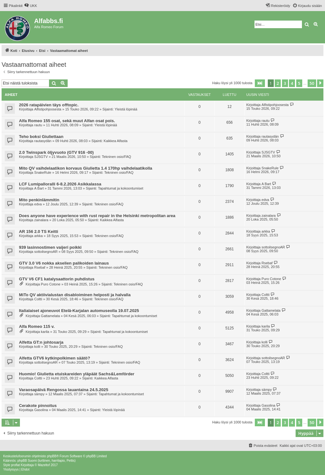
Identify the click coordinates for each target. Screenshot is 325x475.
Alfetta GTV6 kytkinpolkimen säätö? (54, 358)
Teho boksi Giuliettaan (41, 136)
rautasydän (42, 141)
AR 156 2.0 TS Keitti (38, 231)
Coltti (38, 299)
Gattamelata (50, 316)
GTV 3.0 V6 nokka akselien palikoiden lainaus (64, 263)
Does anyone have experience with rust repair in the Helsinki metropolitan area (97, 215)
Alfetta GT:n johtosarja (41, 342)
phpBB (51, 456)
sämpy (39, 394)
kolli (37, 346)
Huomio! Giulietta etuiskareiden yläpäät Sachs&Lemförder (76, 374)
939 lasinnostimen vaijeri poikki (50, 247)
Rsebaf (39, 267)
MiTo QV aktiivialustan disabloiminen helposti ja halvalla (75, 294)
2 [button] (278, 83)
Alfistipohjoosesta (47, 109)
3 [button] (285, 83)
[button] (260, 83)
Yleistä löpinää (126, 109)
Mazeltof (44, 465)
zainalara (41, 220)
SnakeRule (42, 172)
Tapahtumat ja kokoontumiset (120, 188)
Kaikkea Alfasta (115, 141)
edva (38, 204)
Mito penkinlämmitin (39, 199)
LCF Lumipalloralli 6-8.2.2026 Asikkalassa (60, 184)
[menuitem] (30, 5)
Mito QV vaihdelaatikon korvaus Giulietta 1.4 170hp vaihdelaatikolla (85, 168)
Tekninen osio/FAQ (116, 157)
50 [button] (312, 83)
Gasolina (41, 410)
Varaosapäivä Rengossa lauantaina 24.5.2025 (63, 389)
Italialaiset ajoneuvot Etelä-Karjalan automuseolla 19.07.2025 (79, 310)
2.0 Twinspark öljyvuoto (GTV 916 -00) (56, 152)
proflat (15, 465)
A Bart (39, 188)
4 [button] (292, 83)
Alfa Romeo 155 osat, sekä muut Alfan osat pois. (67, 120)
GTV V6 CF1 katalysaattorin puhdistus (57, 279)
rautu (38, 125)
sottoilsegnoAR (46, 251)
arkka (38, 236)
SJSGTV (41, 157)
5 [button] (299, 83)
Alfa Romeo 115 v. (37, 326)
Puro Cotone (50, 284)
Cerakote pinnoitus (38, 405)
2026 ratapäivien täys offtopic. (48, 105)
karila (45, 332)
